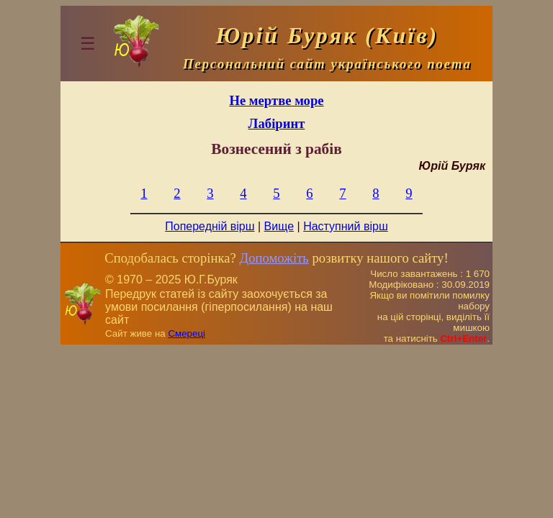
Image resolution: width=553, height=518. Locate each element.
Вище (279, 226)
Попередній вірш (209, 226)
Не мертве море (276, 100)
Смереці (186, 333)
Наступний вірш (345, 226)
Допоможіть (273, 257)
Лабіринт (276, 123)
